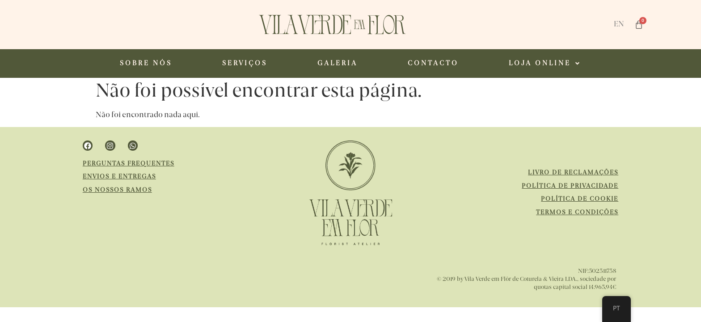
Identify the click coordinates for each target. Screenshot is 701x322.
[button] (545, 63)
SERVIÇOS (244, 63)
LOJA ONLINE (545, 63)
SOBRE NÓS (146, 63)
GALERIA (337, 63)
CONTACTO (433, 63)
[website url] (332, 24)
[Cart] (639, 24)
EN (619, 24)
